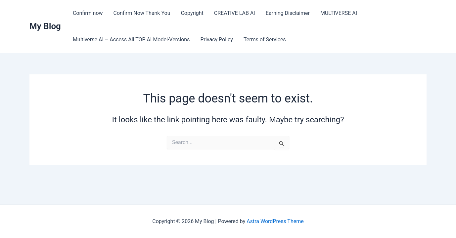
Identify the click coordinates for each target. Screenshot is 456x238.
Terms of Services (265, 39)
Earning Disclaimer (288, 13)
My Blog (45, 26)
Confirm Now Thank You (142, 13)
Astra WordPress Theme (275, 221)
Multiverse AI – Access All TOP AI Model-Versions (131, 39)
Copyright (192, 13)
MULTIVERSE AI (338, 13)
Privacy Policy (216, 39)
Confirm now (88, 13)
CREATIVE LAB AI (234, 13)
